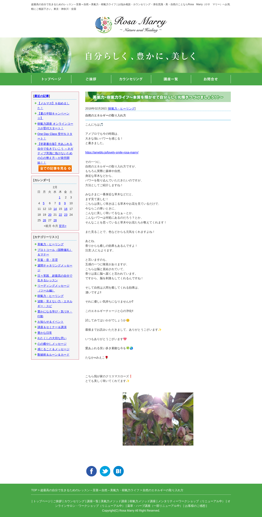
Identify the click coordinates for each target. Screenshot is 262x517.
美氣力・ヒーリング (50, 244)
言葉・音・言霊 (47, 260)
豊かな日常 (44, 332)
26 (44, 220)
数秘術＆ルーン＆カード (53, 354)
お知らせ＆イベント (50, 321)
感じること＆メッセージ (53, 349)
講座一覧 (93, 501)
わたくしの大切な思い (52, 338)
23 (65, 214)
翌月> (62, 226)
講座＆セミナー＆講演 (52, 327)
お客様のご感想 (195, 505)
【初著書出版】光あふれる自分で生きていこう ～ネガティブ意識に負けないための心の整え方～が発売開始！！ (55, 153)
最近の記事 (41, 96)
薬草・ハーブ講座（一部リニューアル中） (155, 505)
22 (60, 214)
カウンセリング (74, 501)
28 (55, 220)
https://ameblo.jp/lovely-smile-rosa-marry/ (111, 152)
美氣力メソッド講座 (114, 501)
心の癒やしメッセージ (52, 343)
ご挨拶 (57, 501)
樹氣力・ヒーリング (122, 108)
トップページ (42, 501)
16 (65, 209)
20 (50, 214)
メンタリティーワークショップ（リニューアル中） (191, 501)
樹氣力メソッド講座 (143, 501)
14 (55, 209)
